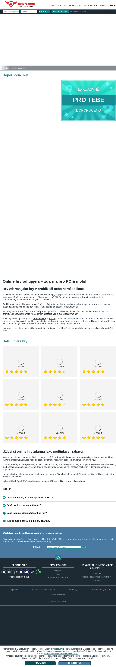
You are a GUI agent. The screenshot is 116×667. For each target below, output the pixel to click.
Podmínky (72, 589)
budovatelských (66, 314)
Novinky (61, 5)
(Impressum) (57, 649)
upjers (20, 4)
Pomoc (104, 5)
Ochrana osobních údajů (90, 46)
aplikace (93, 321)
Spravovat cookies (58, 595)
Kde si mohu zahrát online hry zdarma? (28, 521)
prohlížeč (7, 314)
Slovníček (96, 573)
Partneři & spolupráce (58, 577)
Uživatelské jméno (64, 24)
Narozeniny (64, 41)
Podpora (97, 580)
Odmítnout (74, 663)
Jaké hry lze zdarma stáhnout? (24, 505)
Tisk (58, 574)
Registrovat (60, 12)
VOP (76, 46)
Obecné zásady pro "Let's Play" (96, 577)
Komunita (89, 5)
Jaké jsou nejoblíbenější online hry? (27, 513)
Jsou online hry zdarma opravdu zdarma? (30, 497)
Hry (52, 5)
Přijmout (40, 663)
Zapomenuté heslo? (79, 11)
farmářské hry (39, 318)
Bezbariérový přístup (101, 589)
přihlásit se (80, 17)
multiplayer (65, 457)
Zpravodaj (75, 5)
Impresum (14, 589)
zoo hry (52, 318)
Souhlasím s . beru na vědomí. (81, 47)
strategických (50, 314)
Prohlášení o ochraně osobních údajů (61, 653)
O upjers (58, 570)
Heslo (61, 35)
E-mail (61, 30)
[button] (58, 558)
